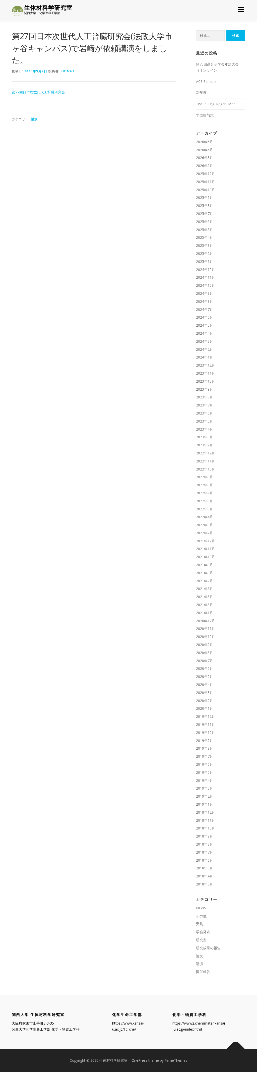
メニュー (240, 9)
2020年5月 (204, 676)
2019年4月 (204, 780)
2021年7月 (204, 580)
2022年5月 (204, 509)
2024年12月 (205, 269)
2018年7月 (204, 852)
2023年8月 (204, 397)
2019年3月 (204, 788)
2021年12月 (205, 541)
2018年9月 (204, 836)
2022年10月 (205, 469)
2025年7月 (204, 213)
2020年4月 (204, 684)
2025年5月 (204, 229)
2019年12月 (205, 716)
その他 (201, 916)
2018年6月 (204, 860)
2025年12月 (205, 173)
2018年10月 (205, 828)
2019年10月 (205, 732)
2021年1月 (204, 612)
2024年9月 (204, 293)
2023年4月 (204, 429)
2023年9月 (204, 389)
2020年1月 (204, 708)
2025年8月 (204, 205)
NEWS (201, 908)
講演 (34, 119)
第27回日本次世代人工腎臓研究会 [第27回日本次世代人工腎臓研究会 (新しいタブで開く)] (38, 92)
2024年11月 (205, 277)
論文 (199, 956)
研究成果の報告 (208, 947)
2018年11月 (205, 820)
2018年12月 (205, 812)
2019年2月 (204, 796)
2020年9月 (204, 644)
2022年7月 (204, 493)
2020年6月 (204, 668)
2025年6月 (204, 221)
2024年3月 (204, 341)
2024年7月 (204, 309)
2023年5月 (204, 421)
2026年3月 (204, 157)
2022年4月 (204, 516)
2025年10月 (205, 189)
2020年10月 (205, 636)
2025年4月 (204, 237)
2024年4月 (204, 333)
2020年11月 (205, 628)
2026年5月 (204, 141)
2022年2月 (204, 532)
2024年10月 (205, 285)
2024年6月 (204, 317)
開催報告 (203, 971)
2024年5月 (204, 325)
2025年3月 (204, 245)
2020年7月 (204, 660)
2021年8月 (204, 572)
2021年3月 (204, 604)
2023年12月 (205, 365)
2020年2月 (204, 700)
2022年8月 (204, 485)
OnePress (139, 1060)
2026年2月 (204, 165)
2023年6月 (204, 413)
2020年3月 (204, 692)
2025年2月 (204, 253)
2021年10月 (205, 556)
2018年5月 (204, 868)
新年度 (201, 92)
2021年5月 (204, 596)
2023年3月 (204, 437)
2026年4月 (204, 149)
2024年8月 (204, 301)
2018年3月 (204, 884)
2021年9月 (204, 564)
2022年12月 (205, 453)
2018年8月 (204, 844)
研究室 (201, 939)
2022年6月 (204, 501)
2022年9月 (204, 476)
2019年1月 (204, 804)
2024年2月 (204, 349)
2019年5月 (204, 772)
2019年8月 (204, 748)
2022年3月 (204, 524)
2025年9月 (204, 197)
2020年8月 (204, 652)
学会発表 (203, 931)
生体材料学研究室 (48, 7)
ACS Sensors (206, 81)
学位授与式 (205, 115)
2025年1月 (204, 261)
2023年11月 (205, 373)
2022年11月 (205, 461)
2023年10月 (205, 381)
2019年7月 (204, 756)
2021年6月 (204, 588)
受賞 (199, 923)
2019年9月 (204, 740)
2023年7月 (204, 405)
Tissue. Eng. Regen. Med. (216, 103)
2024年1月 (204, 357)
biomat (68, 71)
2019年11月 (205, 724)
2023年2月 (204, 445)
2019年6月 (204, 764)
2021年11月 (205, 549)
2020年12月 (205, 620)
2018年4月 (204, 876)
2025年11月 (205, 181)
